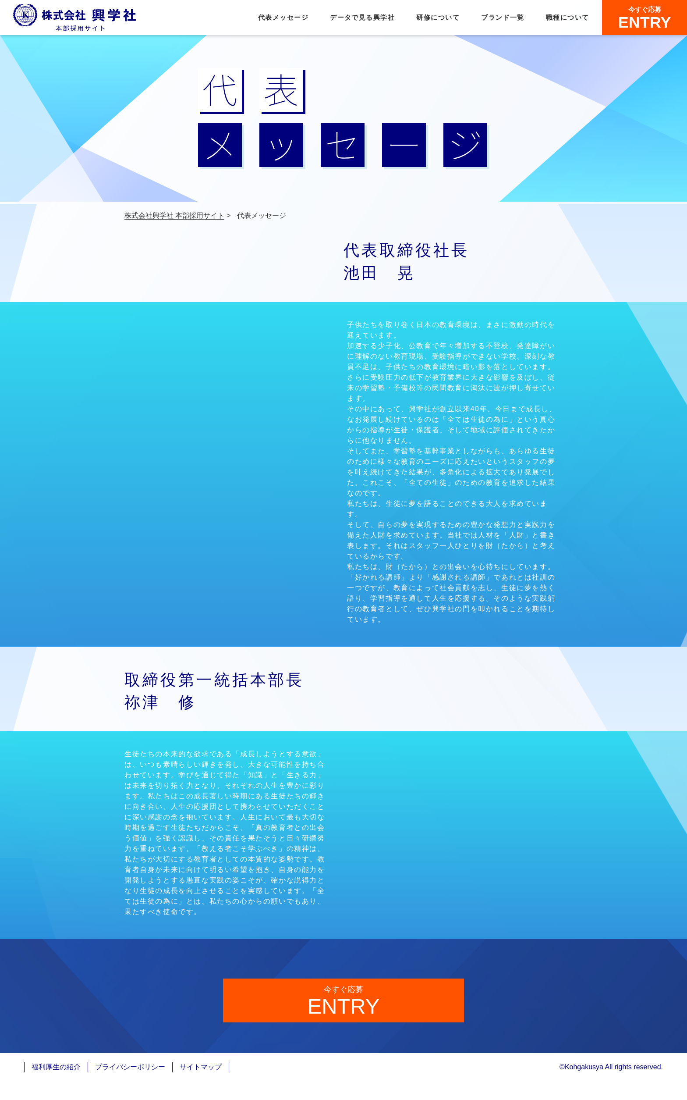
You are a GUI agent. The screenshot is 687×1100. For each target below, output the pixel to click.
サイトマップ (201, 1085)
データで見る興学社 (362, 17)
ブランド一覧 (502, 17)
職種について (567, 17)
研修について (438, 17)
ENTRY (645, 18)
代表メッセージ (283, 17)
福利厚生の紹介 (56, 1085)
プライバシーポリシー (130, 1085)
